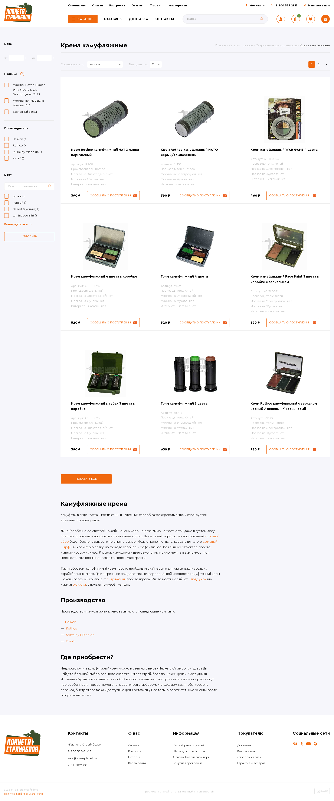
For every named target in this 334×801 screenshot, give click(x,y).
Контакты (164, 19)
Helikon (70, 622)
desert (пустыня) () (26, 209)
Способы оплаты (249, 757)
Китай (70, 641)
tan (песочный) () (25, 215)
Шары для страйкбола (189, 751)
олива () (18, 196)
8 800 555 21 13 (287, 5)
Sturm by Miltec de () (27, 152)
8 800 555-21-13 (79, 751)
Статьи (97, 5)
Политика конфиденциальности (23, 793)
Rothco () (19, 145)
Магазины (113, 19)
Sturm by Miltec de (80, 635)
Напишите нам (319, 5)
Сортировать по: (73, 64)
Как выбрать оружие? (188, 745)
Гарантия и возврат (251, 763)
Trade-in (156, 5)
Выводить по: (138, 64)
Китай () (18, 158)
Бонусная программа (188, 763)
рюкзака (79, 584)
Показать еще (86, 478)
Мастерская (178, 5)
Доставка (138, 19)
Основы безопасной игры (191, 757)
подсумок (198, 579)
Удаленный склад (25, 111)
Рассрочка (117, 5)
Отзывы (137, 5)
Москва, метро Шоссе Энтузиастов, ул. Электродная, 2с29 (29, 89)
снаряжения (116, 579)
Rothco (71, 628)
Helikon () (19, 139)
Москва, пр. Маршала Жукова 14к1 (28, 103)
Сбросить (29, 236)
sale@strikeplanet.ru (82, 758)
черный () (19, 202)
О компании (77, 5)
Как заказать (246, 751)
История (134, 757)
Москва (255, 5)
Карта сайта (137, 763)
